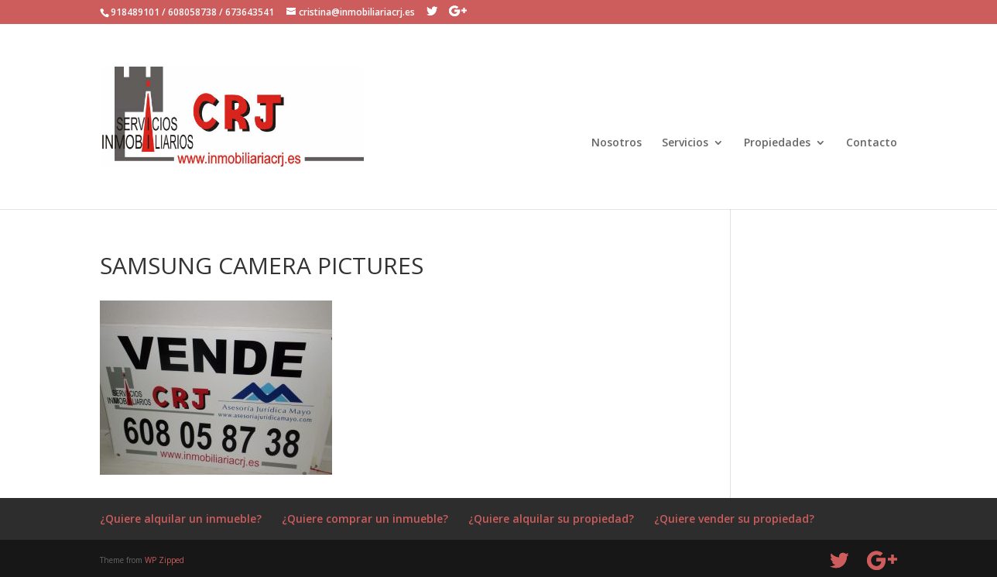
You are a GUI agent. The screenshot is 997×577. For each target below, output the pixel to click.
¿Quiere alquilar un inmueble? (181, 518)
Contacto (871, 143)
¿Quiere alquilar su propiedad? (551, 518)
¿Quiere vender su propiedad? (734, 518)
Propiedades (777, 143)
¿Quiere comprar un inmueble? (365, 518)
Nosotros (616, 143)
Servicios (685, 143)
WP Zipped (164, 560)
